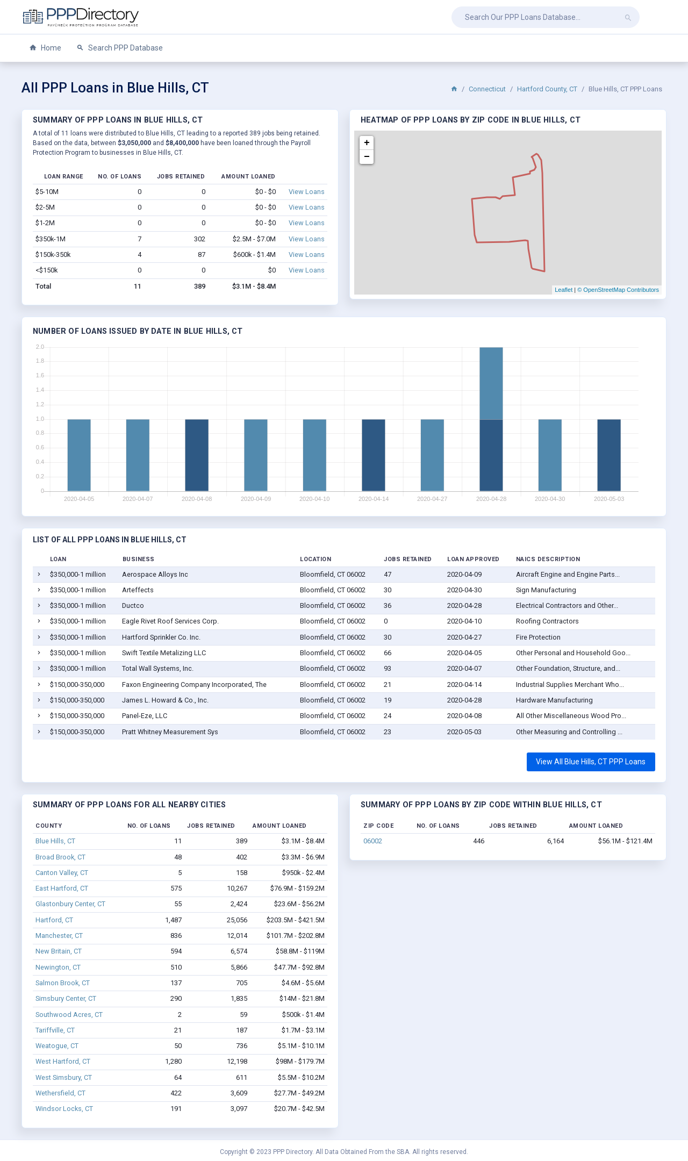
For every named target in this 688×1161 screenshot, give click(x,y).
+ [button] (367, 143)
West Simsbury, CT (63, 1077)
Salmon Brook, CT (62, 983)
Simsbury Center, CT (65, 998)
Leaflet (563, 289)
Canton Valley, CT (61, 873)
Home (45, 48)
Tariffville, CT (55, 1030)
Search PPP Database (119, 48)
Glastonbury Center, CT (70, 904)
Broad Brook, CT (60, 857)
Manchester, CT (59, 935)
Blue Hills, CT (55, 841)
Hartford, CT (54, 920)
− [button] (367, 156)
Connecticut (487, 89)
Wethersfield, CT (60, 1093)
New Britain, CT (58, 951)
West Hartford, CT (62, 1061)
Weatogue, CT (56, 1046)
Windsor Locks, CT (64, 1109)
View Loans (307, 192)
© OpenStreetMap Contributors (618, 289)
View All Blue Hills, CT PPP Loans (591, 761)
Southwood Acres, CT (69, 1014)
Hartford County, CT (547, 89)
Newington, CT (58, 967)
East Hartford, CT (61, 888)
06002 (372, 841)
